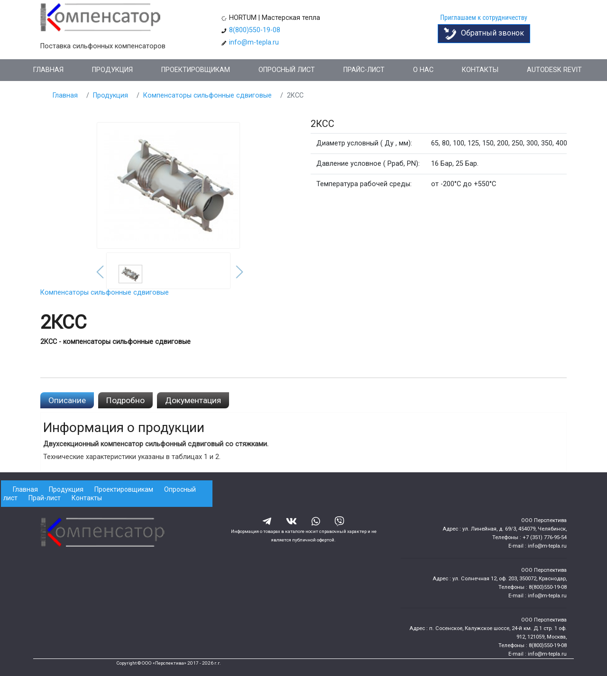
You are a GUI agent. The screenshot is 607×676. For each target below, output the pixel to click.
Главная (48, 70)
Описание (67, 400)
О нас (423, 70)
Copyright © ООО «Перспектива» (151, 663)
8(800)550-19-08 (254, 30)
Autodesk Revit (554, 70)
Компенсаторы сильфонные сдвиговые (207, 95)
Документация (193, 400)
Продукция (112, 70)
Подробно (125, 400)
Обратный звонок (484, 33)
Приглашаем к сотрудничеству (483, 18)
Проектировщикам (195, 70)
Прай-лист (44, 498)
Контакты (480, 70)
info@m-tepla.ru (254, 42)
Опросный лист (286, 70)
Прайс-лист (364, 70)
